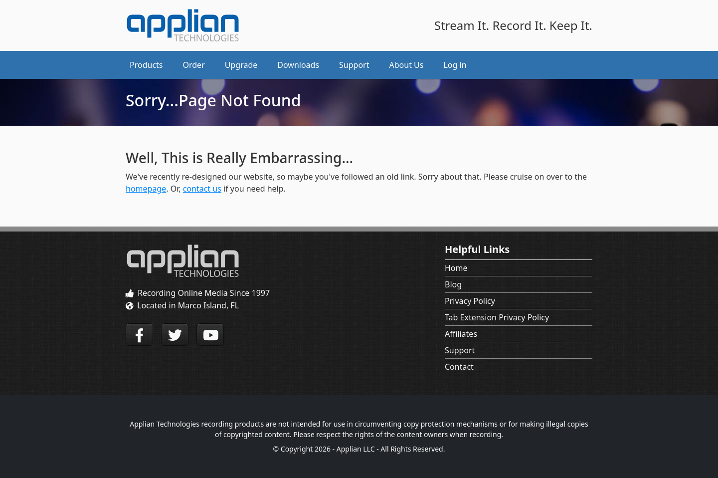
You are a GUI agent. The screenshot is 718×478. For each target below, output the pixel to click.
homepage (146, 188)
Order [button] (194, 64)
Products (146, 64)
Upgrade (241, 64)
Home (456, 267)
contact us (202, 188)
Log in (454, 64)
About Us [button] (406, 64)
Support (460, 350)
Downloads (298, 64)
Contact (459, 366)
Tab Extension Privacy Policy (497, 317)
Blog (453, 284)
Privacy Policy (470, 300)
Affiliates (461, 333)
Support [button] (354, 64)
